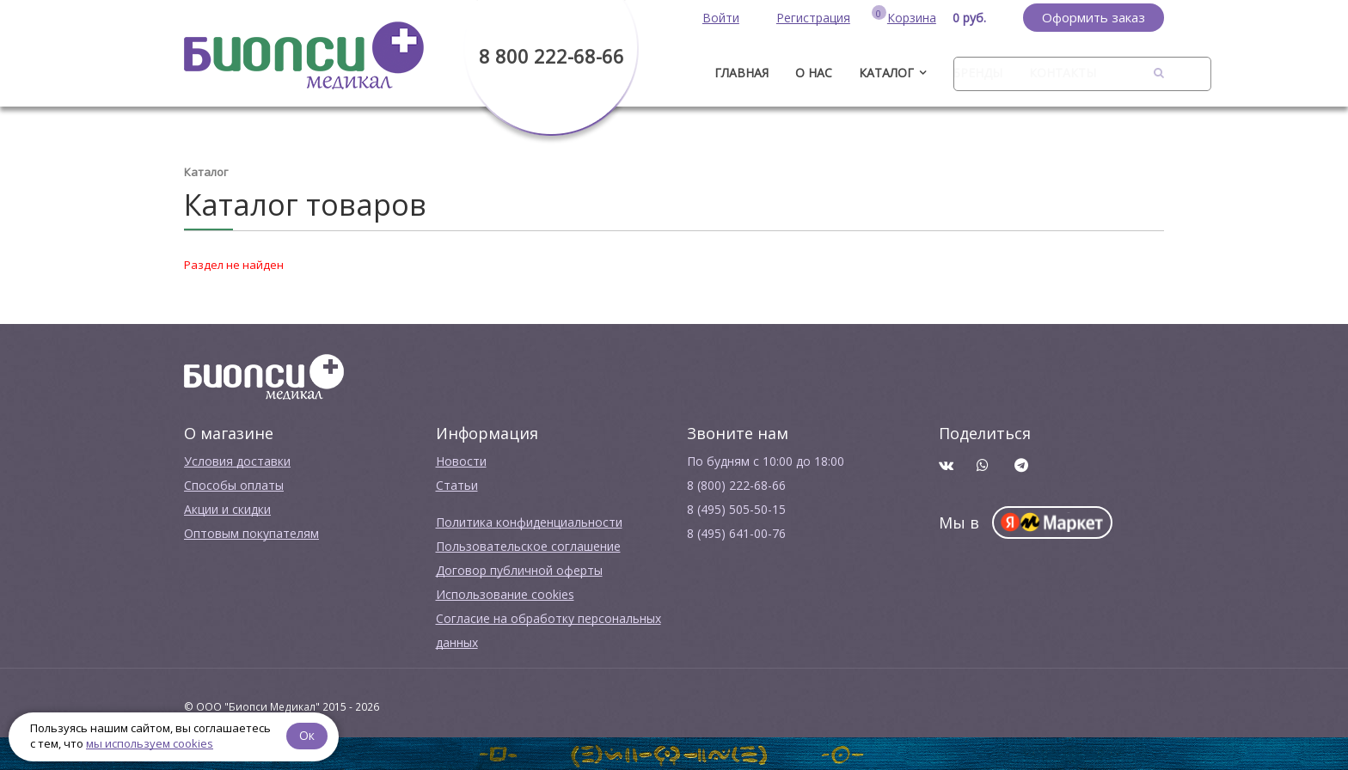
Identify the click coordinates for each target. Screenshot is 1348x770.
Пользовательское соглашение (528, 546)
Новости (461, 461)
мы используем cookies (149, 743)
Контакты (1062, 72)
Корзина (911, 17)
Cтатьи (457, 485)
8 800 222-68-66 (551, 56)
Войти (720, 17)
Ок (307, 735)
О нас (813, 72)
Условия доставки (237, 461)
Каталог (886, 72)
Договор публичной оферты (519, 570)
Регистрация (813, 17)
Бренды (977, 72)
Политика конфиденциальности (529, 522)
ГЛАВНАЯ (741, 72)
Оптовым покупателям (251, 533)
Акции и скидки (227, 509)
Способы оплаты (234, 485)
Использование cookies (505, 594)
